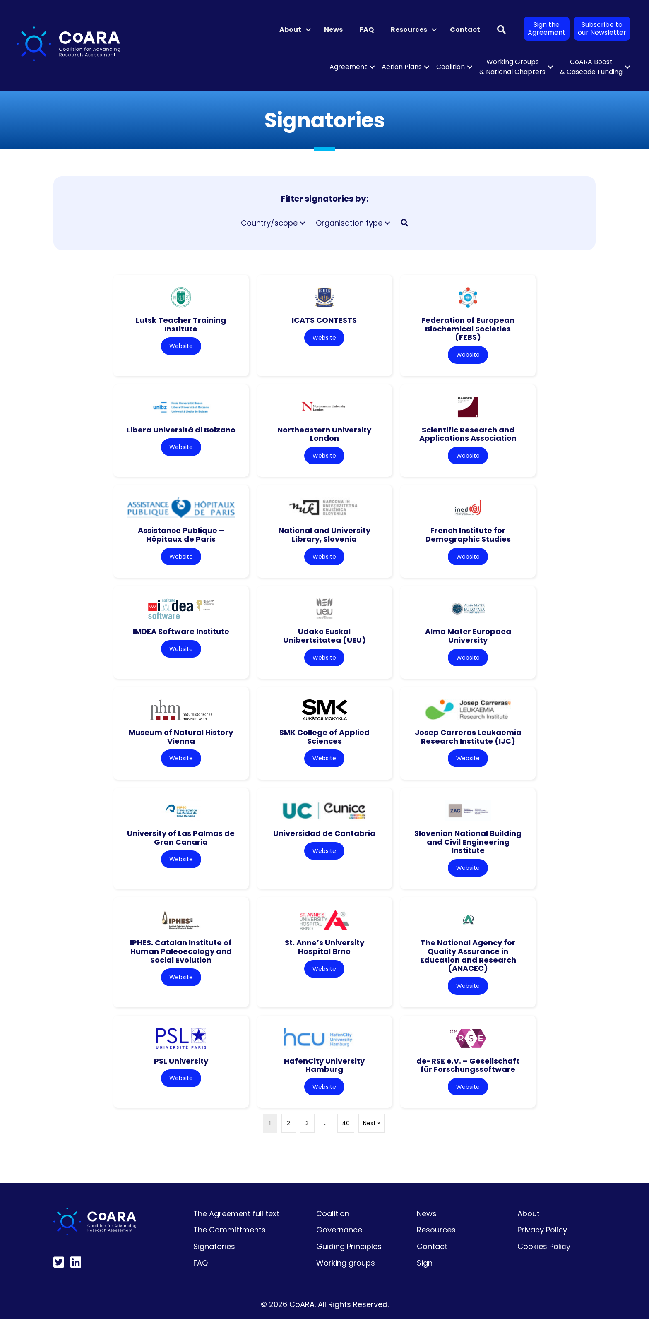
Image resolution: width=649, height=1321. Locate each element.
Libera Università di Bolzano (181, 430)
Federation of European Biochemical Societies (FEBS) (467, 328)
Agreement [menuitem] (348, 67)
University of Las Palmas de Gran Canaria (181, 838)
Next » (371, 1126)
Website (181, 346)
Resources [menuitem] (409, 29)
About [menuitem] (290, 29)
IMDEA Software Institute (181, 632)
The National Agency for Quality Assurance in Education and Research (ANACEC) (468, 957)
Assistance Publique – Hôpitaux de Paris (181, 535)
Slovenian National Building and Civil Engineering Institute (468, 843)
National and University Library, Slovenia (324, 535)
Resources (436, 1232)
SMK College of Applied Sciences (324, 737)
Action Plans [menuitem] (402, 67)
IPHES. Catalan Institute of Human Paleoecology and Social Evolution (181, 952)
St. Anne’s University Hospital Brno (324, 948)
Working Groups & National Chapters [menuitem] (512, 67)
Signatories (214, 1248)
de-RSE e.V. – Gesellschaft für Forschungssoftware (467, 1066)
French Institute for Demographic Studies (468, 535)
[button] (308, 29)
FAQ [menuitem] (367, 29)
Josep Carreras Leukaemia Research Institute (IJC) (468, 737)
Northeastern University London (324, 434)
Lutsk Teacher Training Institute (181, 324)
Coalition (332, 1216)
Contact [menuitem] (465, 29)
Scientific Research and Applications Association (468, 434)
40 (346, 1126)
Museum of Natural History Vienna (181, 737)
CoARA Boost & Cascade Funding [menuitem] (591, 67)
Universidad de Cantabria (324, 834)
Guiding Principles (349, 1248)
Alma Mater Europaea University (468, 636)
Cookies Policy (543, 1248)
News (427, 1216)
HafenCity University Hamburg (324, 1066)
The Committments (229, 1232)
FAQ (200, 1265)
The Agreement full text (236, 1216)
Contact (432, 1248)
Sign (425, 1265)
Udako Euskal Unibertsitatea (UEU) (324, 636)
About (528, 1216)
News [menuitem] (333, 29)
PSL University (181, 1062)
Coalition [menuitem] (450, 67)
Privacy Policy (542, 1232)
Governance (339, 1232)
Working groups (345, 1265)
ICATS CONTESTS (324, 320)
